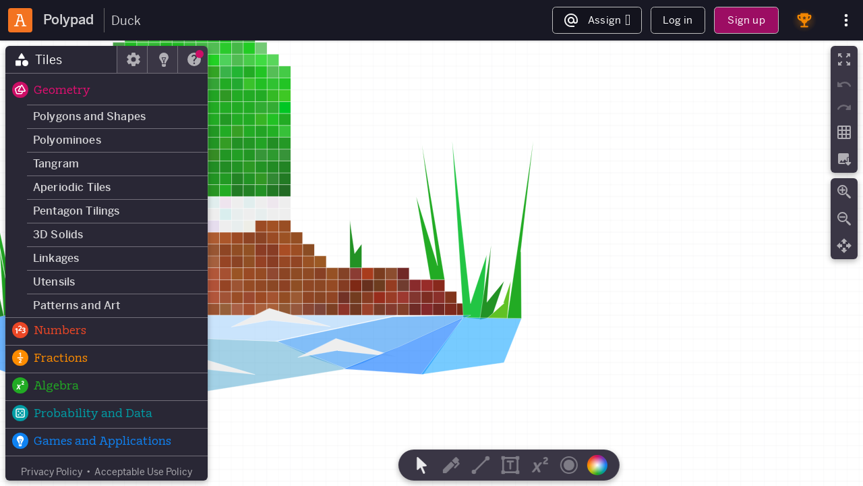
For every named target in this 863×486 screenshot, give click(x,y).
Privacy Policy (51, 472)
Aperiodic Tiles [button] (72, 187)
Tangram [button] (56, 164)
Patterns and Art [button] (77, 305)
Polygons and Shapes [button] (89, 116)
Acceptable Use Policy (143, 472)
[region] (431, 263)
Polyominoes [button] (67, 140)
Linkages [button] (56, 258)
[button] (106, 91)
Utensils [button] (54, 282)
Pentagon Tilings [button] (76, 211)
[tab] (61, 59)
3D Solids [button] (58, 234)
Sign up (746, 20)
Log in (677, 20)
